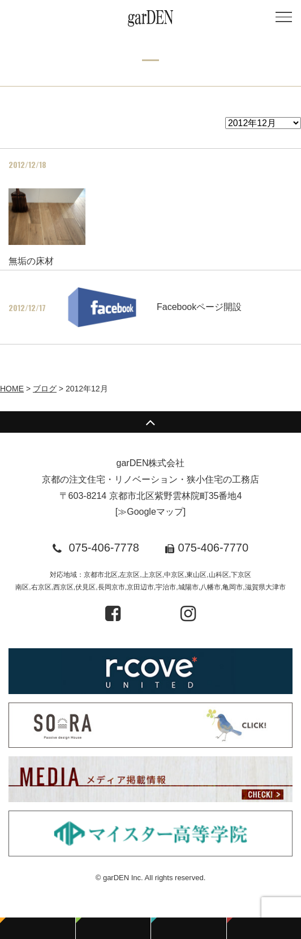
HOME (12, 388)
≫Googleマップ (150, 511)
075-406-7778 (103, 547)
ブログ (45, 388)
